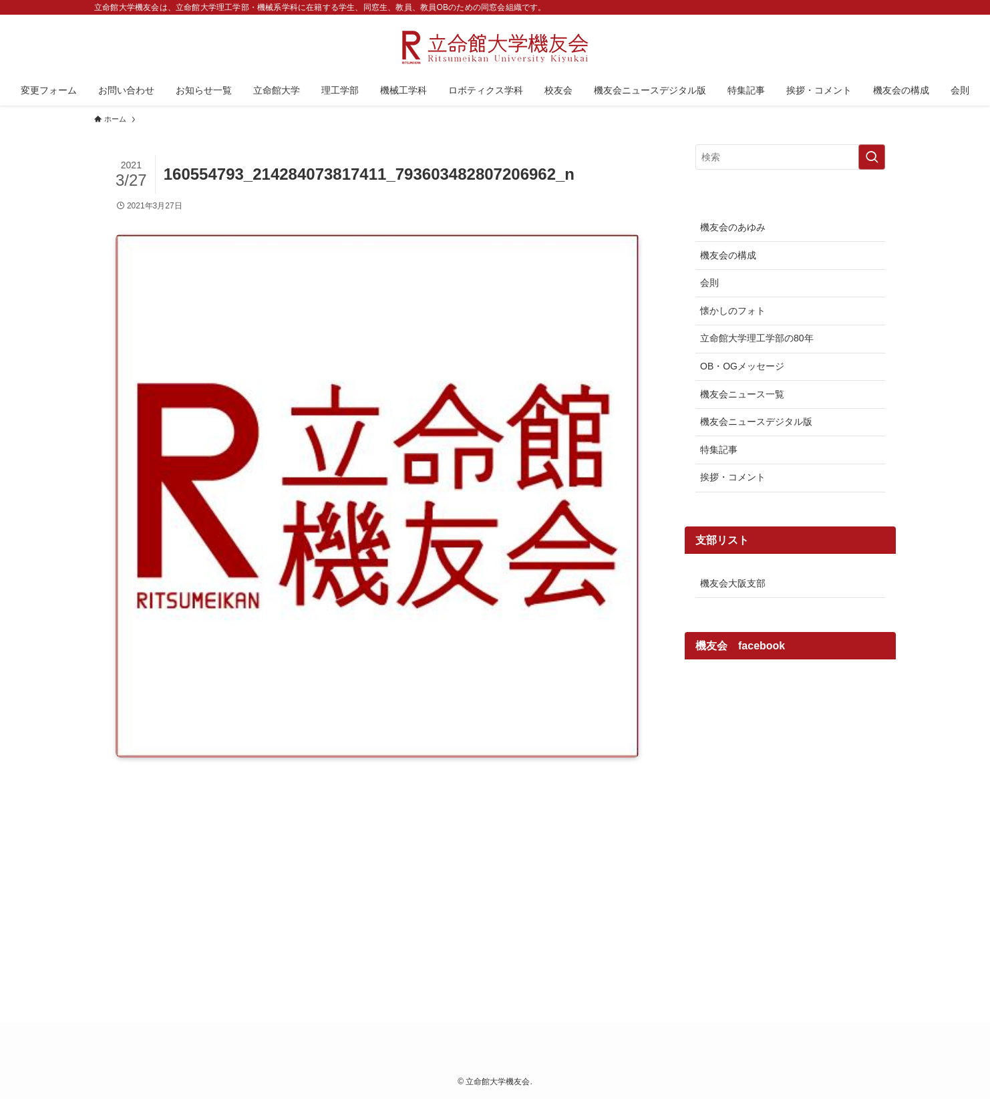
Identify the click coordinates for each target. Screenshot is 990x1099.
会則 (709, 282)
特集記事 (718, 449)
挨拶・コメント (733, 477)
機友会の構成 (728, 255)
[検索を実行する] (871, 157)
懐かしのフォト (733, 310)
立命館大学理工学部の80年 (757, 338)
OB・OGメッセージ (742, 366)
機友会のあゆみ (733, 227)
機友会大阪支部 (733, 583)
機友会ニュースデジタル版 (756, 421)
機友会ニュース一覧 (742, 394)
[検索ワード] (790, 157)
